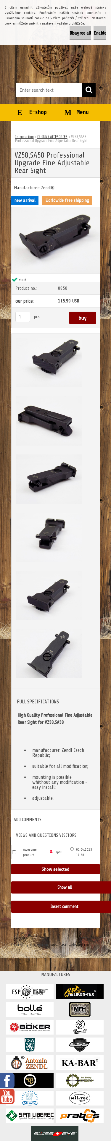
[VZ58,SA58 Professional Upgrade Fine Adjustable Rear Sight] (56, 209)
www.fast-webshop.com (70, 945)
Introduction (24, 137)
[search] (89, 90)
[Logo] (55, 49)
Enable (100, 33)
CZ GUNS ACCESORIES (52, 137)
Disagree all (80, 33)
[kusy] (22, 317)
